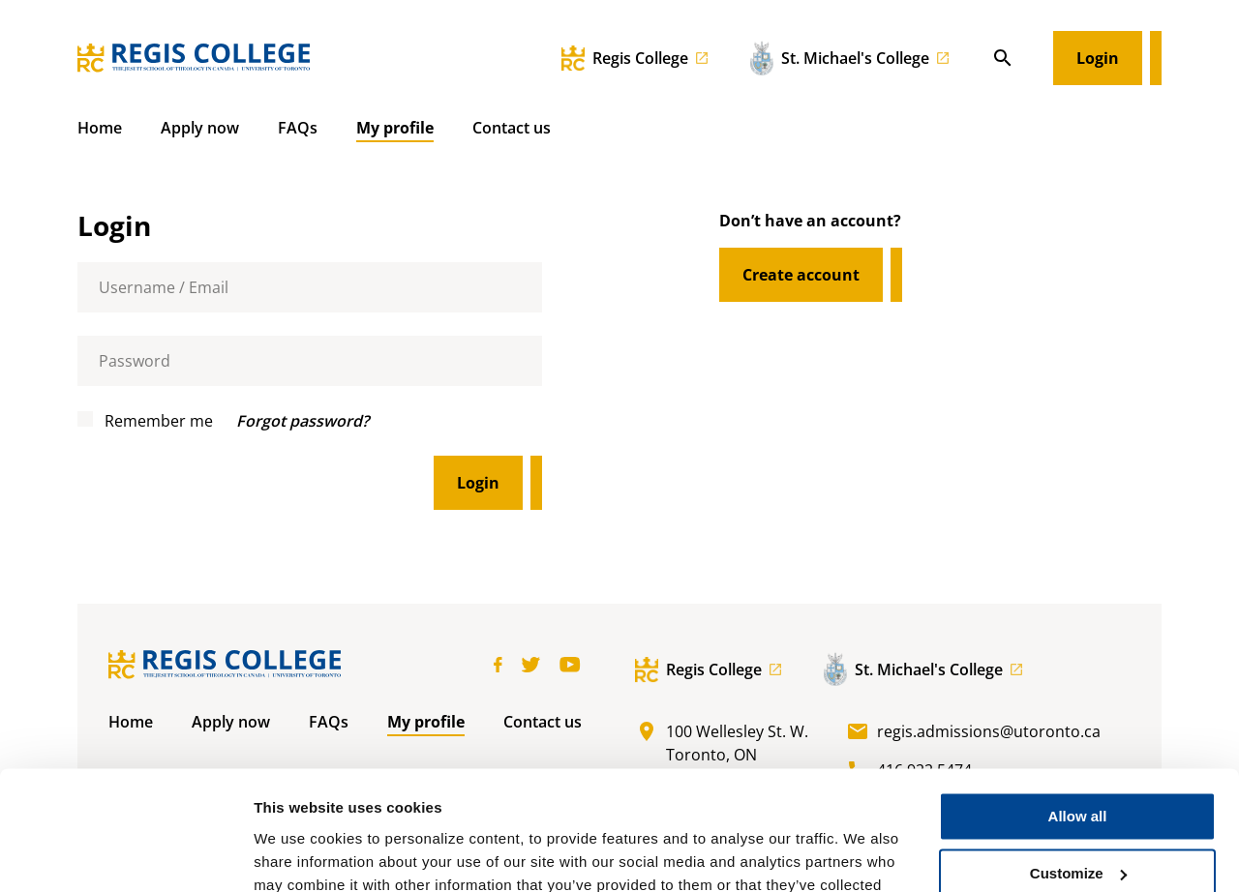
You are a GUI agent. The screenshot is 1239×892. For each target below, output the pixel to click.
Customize (1078, 766)
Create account (801, 274)
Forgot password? (302, 420)
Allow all (1077, 708)
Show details (299, 854)
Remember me (145, 420)
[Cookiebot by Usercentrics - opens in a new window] (125, 854)
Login (1097, 58)
